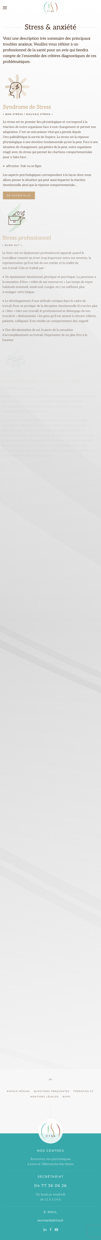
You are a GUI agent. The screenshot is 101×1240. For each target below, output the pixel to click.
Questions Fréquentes (51, 1091)
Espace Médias (17, 1091)
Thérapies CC (83, 1091)
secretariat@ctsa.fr (50, 1220)
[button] (5, 7)
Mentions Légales (44, 1096)
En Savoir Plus (19, 195)
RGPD (66, 1096)
